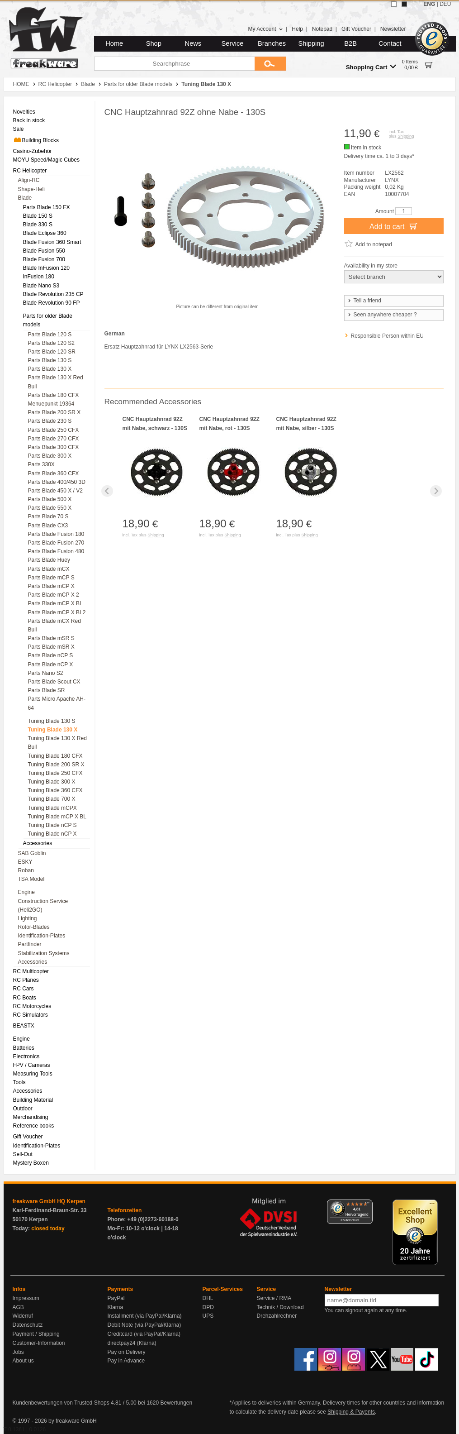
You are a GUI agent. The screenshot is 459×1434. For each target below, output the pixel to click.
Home (114, 43)
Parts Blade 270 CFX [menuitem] (53, 438)
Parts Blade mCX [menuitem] (49, 569)
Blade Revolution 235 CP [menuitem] (53, 294)
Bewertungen (176, 1403)
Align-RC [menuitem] (29, 180)
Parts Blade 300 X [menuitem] (50, 456)
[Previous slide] (107, 491)
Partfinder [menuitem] (30, 944)
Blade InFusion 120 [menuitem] (46, 268)
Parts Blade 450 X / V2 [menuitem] (55, 491)
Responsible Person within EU (387, 336)
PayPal (116, 1298)
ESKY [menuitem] (25, 862)
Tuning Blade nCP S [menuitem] (52, 825)
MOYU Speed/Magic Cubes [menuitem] (46, 160)
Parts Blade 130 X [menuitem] (50, 369)
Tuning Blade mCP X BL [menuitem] (57, 816)
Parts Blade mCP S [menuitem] (51, 577)
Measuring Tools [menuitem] (32, 1074)
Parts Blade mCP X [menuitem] (51, 586)
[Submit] (270, 64)
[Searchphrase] (174, 64)
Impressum (26, 1298)
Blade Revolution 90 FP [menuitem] (51, 303)
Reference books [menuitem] (33, 1126)
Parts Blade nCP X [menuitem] (50, 664)
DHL (208, 1298)
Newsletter (393, 29)
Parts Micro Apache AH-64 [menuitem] (56, 703)
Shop (153, 43)
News (193, 43)
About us (23, 1361)
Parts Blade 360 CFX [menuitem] (53, 473)
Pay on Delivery (127, 1352)
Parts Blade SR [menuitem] (46, 690)
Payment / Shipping (36, 1334)
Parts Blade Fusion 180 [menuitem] (56, 534)
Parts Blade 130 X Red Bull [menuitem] (55, 381)
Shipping (311, 43)
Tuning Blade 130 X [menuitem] (53, 730)
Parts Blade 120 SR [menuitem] (52, 352)
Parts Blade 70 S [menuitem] (48, 516)
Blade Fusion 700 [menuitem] (44, 259)
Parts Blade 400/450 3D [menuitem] (56, 482)
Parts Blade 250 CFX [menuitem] (53, 430)
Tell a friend (364, 300)
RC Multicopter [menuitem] (31, 971)
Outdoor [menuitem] (23, 1108)
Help (297, 29)
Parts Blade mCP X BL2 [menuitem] (57, 612)
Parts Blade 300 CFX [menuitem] (53, 447)
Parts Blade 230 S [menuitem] (50, 421)
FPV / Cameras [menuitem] (31, 1065)
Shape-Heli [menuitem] (31, 189)
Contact (390, 43)
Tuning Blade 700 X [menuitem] (52, 799)
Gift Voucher (356, 29)
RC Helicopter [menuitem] (30, 170)
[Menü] (367, 1205)
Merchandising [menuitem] (30, 1117)
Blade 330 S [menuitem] (37, 224)
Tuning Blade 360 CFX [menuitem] (55, 790)
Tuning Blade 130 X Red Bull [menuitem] (57, 742)
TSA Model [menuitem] (31, 879)
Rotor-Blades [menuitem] (34, 927)
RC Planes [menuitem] (26, 980)
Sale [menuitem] (18, 129)
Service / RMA (274, 1298)
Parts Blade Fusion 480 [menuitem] (56, 551)
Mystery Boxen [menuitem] (31, 1163)
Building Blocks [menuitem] (36, 139)
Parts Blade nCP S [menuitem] (50, 655)
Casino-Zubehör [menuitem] (32, 151)
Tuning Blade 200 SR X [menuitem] (56, 764)
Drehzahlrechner (277, 1316)
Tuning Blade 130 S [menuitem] (52, 721)
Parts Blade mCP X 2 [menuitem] (53, 595)
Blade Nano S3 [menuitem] (41, 285)
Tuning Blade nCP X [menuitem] (52, 834)
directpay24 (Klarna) (132, 1343)
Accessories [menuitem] (37, 843)
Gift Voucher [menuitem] (28, 1136)
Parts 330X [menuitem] (41, 464)
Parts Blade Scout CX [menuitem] (54, 682)
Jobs (18, 1352)
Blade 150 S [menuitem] (37, 216)
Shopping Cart (371, 67)
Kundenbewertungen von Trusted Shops (61, 1403)
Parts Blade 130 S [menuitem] (50, 360)
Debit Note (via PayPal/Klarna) (144, 1325)
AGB (18, 1307)
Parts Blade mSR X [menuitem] (51, 647)
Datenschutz (28, 1325)
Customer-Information (39, 1343)
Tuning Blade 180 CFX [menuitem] (55, 756)
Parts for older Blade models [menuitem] (47, 320)
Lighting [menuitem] (27, 918)
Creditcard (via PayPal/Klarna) (144, 1334)
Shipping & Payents (351, 1412)
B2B (350, 43)
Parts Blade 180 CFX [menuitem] (53, 395)
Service (233, 43)
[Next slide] (436, 491)
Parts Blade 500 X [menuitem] (50, 499)
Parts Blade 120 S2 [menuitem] (51, 343)
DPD (208, 1307)
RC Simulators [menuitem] (30, 1015)
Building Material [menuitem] (33, 1100)
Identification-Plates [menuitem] (42, 935)
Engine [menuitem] (26, 892)
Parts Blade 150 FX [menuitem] (46, 207)
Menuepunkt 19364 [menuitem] (51, 404)
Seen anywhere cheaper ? (382, 314)
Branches (272, 43)
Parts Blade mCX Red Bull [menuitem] (54, 625)
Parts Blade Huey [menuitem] (49, 560)
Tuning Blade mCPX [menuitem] (52, 808)
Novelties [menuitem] (24, 112)
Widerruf (23, 1316)
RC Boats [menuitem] (24, 997)
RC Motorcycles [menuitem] (32, 1006)
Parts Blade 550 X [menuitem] (50, 508)
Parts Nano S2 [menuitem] (45, 673)
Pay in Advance (126, 1361)
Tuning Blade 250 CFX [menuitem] (55, 773)
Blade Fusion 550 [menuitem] (44, 251)
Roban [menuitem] (26, 870)
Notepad (322, 29)
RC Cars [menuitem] (23, 988)
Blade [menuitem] (25, 198)
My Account (265, 29)
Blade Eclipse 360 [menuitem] (44, 233)
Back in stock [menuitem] (29, 120)
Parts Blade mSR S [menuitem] (51, 638)
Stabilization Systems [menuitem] (44, 953)
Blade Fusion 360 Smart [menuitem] (52, 242)
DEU (445, 4)
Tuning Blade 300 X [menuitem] (52, 782)
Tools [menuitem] (19, 1082)
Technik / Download (280, 1307)
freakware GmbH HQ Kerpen (49, 1201)
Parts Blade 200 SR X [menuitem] (54, 412)
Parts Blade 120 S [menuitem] (50, 334)
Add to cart (393, 225)
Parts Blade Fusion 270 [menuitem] (56, 543)
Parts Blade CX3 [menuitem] (48, 525)
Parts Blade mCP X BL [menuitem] (55, 603)
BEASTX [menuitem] (23, 1026)
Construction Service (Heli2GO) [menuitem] (43, 905)
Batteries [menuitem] (23, 1048)
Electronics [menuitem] (26, 1056)
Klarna (115, 1307)
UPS (208, 1316)
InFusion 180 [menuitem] (38, 276)
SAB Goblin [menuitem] (32, 853)
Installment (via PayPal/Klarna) (145, 1316)
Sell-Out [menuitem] (23, 1154)
